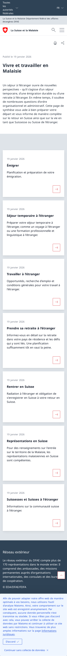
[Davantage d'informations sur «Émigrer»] (56, 189)
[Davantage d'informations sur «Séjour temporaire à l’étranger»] (56, 247)
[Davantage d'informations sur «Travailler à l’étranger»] (56, 301)
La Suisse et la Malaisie (24, 30)
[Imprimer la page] (55, 43)
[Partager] (62, 43)
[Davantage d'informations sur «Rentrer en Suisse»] (56, 414)
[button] (61, 575)
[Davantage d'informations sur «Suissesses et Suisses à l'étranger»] (56, 523)
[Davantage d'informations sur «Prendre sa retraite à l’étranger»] (56, 360)
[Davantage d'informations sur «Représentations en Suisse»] (56, 473)
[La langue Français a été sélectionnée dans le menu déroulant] (60, 8)
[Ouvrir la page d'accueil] (20, 30)
